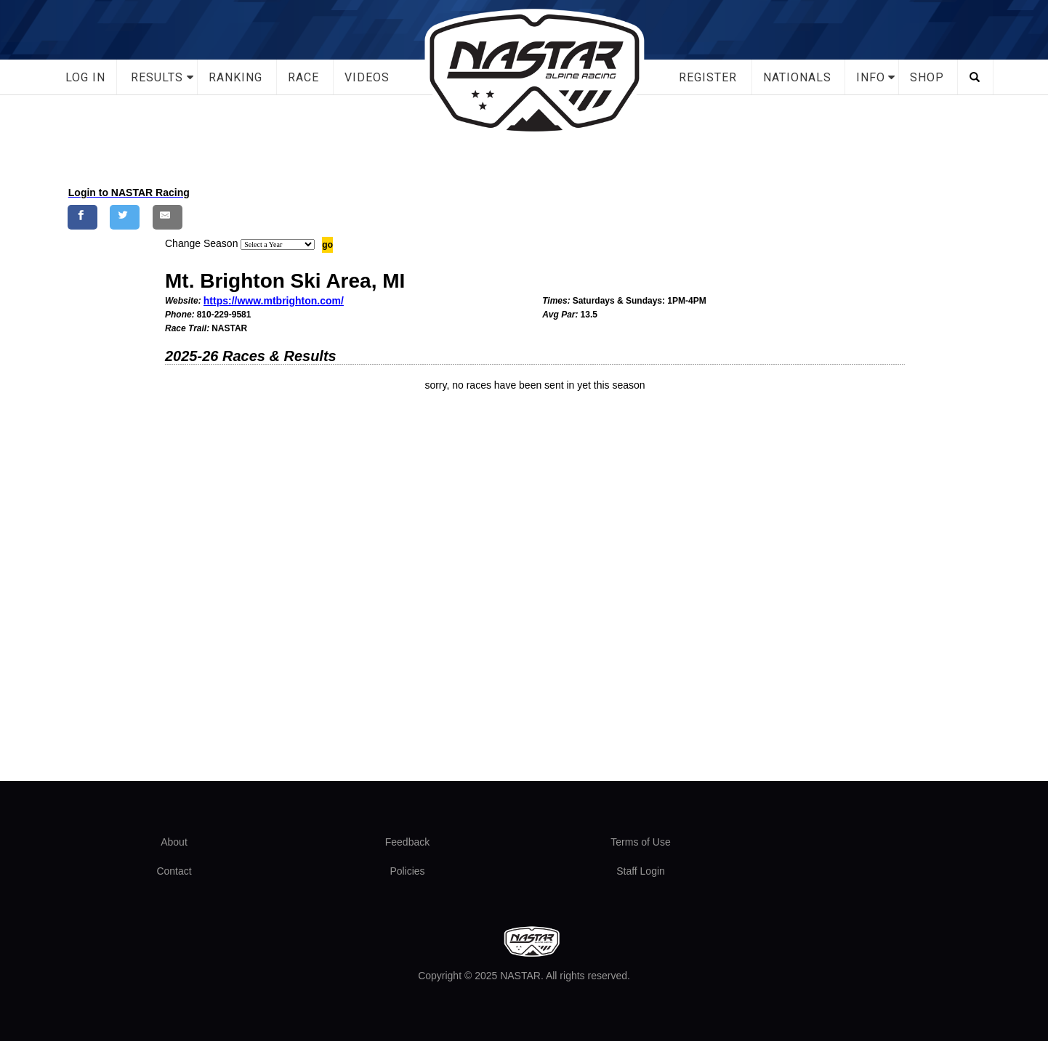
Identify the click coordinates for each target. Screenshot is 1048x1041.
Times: (556, 301)
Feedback (407, 842)
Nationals (797, 77)
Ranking (235, 77)
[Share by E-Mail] (167, 217)
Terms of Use (640, 842)
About (174, 842)
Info (870, 77)
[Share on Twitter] (125, 217)
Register (708, 77)
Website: (183, 301)
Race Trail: (187, 328)
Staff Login (640, 871)
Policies (407, 871)
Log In (85, 77)
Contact (173, 871)
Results (157, 77)
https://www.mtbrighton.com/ (273, 301)
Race (303, 77)
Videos (367, 77)
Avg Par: (560, 314)
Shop (927, 77)
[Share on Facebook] (82, 217)
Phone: (180, 314)
